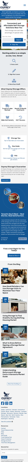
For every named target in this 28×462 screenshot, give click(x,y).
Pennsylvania (5, 417)
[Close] (26, 15)
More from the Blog (14, 384)
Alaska (3, 409)
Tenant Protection (6, 439)
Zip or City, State (6, 36)
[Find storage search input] (8, 40)
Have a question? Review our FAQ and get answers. (14, 158)
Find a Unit (5, 180)
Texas (17, 417)
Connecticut (21, 409)
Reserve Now (14, 255)
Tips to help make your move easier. (14, 140)
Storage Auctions (6, 441)
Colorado (14, 409)
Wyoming (11, 418)
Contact (3, 428)
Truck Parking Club (6, 437)
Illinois (7, 411)
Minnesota (10, 413)
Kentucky (17, 411)
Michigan (3, 413)
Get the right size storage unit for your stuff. (14, 149)
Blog (2, 433)
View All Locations (7, 421)
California (8, 409)
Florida (3, 411)
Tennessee (12, 417)
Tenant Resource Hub (7, 430)
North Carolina (16, 415)
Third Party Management (8, 442)
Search (18, 40)
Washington (4, 418)
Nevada (21, 413)
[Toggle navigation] (25, 5)
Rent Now (22, 238)
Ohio (22, 415)
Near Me (14, 44)
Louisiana (23, 411)
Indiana (12, 411)
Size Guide (4, 435)
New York (8, 415)
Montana (16, 413)
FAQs (2, 432)
